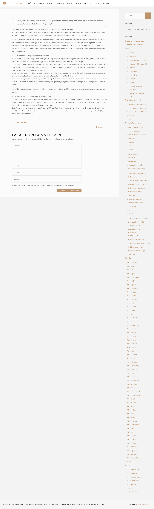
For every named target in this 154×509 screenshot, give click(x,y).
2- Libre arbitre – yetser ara (137, 108)
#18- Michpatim (133, 325)
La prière (130, 150)
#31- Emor (131, 373)
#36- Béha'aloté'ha (134, 392)
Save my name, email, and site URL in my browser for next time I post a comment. (43, 185)
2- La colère (132, 177)
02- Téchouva (131, 57)
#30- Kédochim (132, 369)
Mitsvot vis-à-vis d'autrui (136, 169)
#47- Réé (130, 432)
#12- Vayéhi (131, 303)
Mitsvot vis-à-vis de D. (133, 100)
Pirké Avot (129, 462)
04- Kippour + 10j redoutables (137, 64)
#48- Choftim (132, 436)
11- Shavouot (131, 90)
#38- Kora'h (131, 399)
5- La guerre (131, 484)
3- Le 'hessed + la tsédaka (137, 181)
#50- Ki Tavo (131, 443)
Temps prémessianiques (135, 203)
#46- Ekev (130, 428)
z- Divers (128, 465)
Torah (129, 210)
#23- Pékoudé (132, 344)
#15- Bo (130, 314)
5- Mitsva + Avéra (134, 236)
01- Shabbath (132, 53)
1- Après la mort (133, 470)
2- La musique (132, 473)
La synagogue (133, 154)
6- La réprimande (134, 192)
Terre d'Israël (131, 206)
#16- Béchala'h (132, 318)
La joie (129, 146)
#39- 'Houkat (131, 403)
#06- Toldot (131, 281)
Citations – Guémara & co (134, 41)
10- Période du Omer (134, 86)
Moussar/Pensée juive (133, 123)
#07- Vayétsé (131, 285)
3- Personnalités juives (135, 477)
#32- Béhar (131, 377)
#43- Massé (131, 417)
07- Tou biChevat (133, 75)
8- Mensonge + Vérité (136, 247)
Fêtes (127, 48)
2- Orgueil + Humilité (136, 222)
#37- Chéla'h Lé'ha (133, 395)
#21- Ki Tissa (131, 336)
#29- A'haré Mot (133, 366)
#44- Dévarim (132, 421)
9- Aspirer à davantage (136, 251)
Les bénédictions (134, 161)
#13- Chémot (131, 307)
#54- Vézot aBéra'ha (134, 458)
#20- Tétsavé (131, 333)
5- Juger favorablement (136, 188)
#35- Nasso (131, 388)
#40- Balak (131, 406)
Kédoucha (130, 138)
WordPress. (147, 504)
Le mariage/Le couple (135, 165)
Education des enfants (135, 127)
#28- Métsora (132, 362)
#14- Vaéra (131, 310)
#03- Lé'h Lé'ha (132, 270)
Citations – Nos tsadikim (134, 45)
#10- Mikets (131, 296)
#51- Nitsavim (132, 447)
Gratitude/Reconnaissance (136, 135)
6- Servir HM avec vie (136, 240)
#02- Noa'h (131, 266)
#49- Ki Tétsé (131, 439)
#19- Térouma (132, 329)
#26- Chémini (132, 355)
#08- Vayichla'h (132, 288)
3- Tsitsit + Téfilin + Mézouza (137, 112)
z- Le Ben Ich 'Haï (131, 492)
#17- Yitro (130, 321)
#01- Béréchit (132, 262)
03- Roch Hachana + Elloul (136, 60)
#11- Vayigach (132, 299)
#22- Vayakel (131, 340)
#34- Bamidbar (132, 384)
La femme (130, 142)
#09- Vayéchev (132, 292)
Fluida (139, 504)
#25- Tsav (130, 351)
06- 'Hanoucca (132, 71)
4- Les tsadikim (132, 481)
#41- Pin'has (131, 410)
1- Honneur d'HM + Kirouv (136, 104)
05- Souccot (131, 68)
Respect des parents (134, 199)
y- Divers (130, 214)
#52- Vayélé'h (132, 451)
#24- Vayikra (131, 347)
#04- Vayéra (131, 274)
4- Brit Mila (131, 116)
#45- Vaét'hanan (133, 425)
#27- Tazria (131, 358)
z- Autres (130, 119)
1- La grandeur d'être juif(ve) (138, 218)
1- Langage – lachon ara (137, 173)
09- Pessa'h (131, 82)
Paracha (128, 258)
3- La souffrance (134, 226)
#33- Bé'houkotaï (133, 380)
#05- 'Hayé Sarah (133, 277)
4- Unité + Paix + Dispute (137, 184)
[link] (111, 3)
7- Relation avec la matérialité (139, 243)
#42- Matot (131, 414)
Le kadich (131, 158)
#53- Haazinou (132, 454)
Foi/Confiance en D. (134, 131)
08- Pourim (131, 79)
